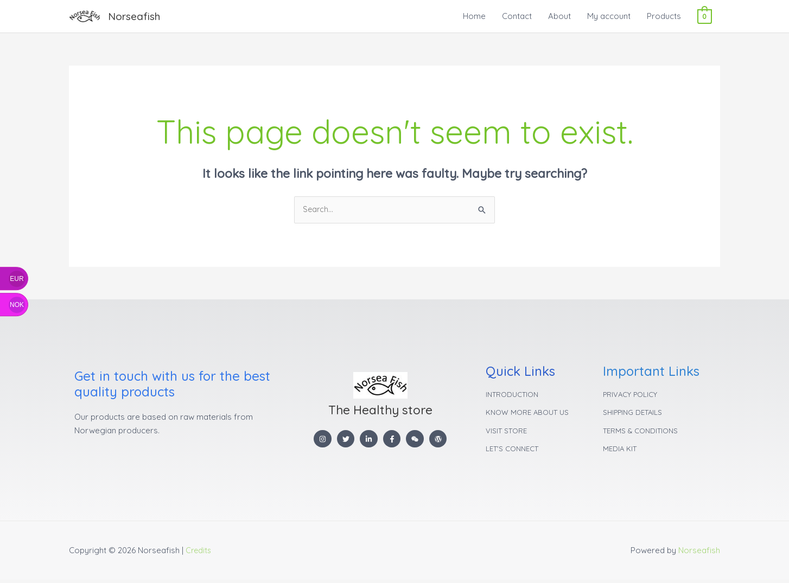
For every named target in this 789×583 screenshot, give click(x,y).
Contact (517, 16)
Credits (199, 553)
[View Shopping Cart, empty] (704, 16)
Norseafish (136, 16)
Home (474, 16)
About (559, 16)
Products (664, 16)
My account (609, 16)
